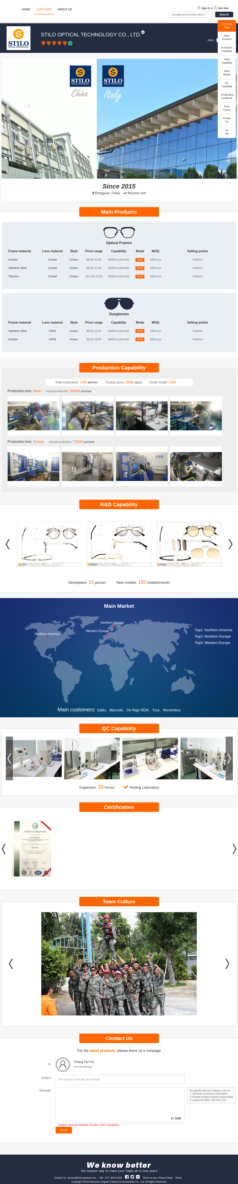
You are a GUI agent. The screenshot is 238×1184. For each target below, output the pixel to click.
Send (64, 1130)
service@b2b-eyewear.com (81, 1177)
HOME (26, 9)
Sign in (205, 8)
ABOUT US (65, 9)
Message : (45, 1090)
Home (178, 1177)
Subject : (46, 1077)
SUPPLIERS (44, 9)
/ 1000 (176, 1118)
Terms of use (150, 1177)
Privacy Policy (165, 1177)
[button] (9, 119)
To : (50, 1064)
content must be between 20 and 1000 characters (88, 1124)
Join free (223, 8)
